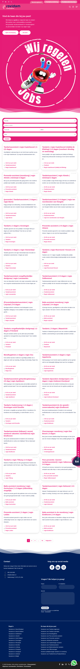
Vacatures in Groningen (15, 640)
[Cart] (73, 7)
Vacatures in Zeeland (14, 654)
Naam (49, 586)
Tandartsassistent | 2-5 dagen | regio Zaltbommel (57, 277)
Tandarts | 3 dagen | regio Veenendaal (19, 250)
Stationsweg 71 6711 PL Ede (15, 577)
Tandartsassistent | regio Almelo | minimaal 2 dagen (56, 177)
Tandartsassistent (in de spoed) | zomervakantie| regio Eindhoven (55, 406)
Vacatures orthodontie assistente (49, 640)
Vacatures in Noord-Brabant (16, 629)
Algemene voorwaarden (9, 666)
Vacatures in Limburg (14, 647)
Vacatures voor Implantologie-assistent (51, 642)
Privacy (42, 611)
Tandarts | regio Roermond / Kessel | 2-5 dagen (58, 251)
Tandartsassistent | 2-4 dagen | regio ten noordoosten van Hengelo (58, 201)
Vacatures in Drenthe (14, 645)
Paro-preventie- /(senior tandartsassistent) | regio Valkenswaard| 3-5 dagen (58, 462)
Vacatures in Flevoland (15, 642)
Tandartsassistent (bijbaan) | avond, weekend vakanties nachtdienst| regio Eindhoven (19, 433)
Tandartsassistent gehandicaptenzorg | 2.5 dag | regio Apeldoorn (20, 380)
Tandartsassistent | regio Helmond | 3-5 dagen (58, 487)
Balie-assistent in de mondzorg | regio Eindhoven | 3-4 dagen (57, 513)
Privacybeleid (31, 664)
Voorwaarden (48, 611)
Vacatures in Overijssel (15, 651)
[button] (77, 7)
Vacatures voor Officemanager (49, 649)
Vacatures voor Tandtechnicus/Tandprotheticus (53, 654)
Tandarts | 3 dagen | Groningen (16, 226)
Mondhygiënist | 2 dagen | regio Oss (18, 355)
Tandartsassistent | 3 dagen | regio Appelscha (56, 356)
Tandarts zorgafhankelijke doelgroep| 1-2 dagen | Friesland (20, 330)
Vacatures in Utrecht (14, 636)
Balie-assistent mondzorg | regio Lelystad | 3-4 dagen (55, 303)
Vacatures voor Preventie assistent (50, 638)
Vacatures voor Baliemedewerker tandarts (52, 647)
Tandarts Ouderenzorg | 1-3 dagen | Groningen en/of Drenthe (18, 406)
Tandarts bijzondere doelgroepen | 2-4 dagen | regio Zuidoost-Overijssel (57, 380)
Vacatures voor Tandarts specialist (50, 631)
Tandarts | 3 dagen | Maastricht (54, 329)
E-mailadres (67, 586)
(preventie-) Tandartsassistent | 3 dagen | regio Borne (20, 201)
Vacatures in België (14, 656)
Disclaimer (20, 666)
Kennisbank (27, 666)
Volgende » (49, 540)
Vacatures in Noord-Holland (16, 631)
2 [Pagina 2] (31, 540)
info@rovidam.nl (11, 575)
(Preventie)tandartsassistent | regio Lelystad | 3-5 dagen (18, 303)
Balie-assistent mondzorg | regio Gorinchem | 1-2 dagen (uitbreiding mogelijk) (18, 488)
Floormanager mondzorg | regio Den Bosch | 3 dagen (57, 432)
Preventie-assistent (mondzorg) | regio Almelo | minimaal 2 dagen (19, 177)
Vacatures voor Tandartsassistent (50, 645)
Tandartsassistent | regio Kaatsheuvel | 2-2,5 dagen (21, 148)
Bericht (58, 597)
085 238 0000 (11, 572)
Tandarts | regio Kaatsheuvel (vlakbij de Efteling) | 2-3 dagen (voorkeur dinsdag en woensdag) (58, 149)
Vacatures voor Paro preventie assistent (51, 636)
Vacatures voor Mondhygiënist (49, 633)
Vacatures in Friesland (14, 649)
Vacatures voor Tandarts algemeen (50, 629)
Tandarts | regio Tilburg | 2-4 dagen (18, 460)
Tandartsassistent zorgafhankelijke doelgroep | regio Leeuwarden (18, 277)
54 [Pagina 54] (42, 540)
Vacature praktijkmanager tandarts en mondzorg (54, 651)
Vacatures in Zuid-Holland (15, 638)
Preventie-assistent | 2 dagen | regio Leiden (18, 513)
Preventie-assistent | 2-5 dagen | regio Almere (57, 227)
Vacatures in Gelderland (15, 633)
